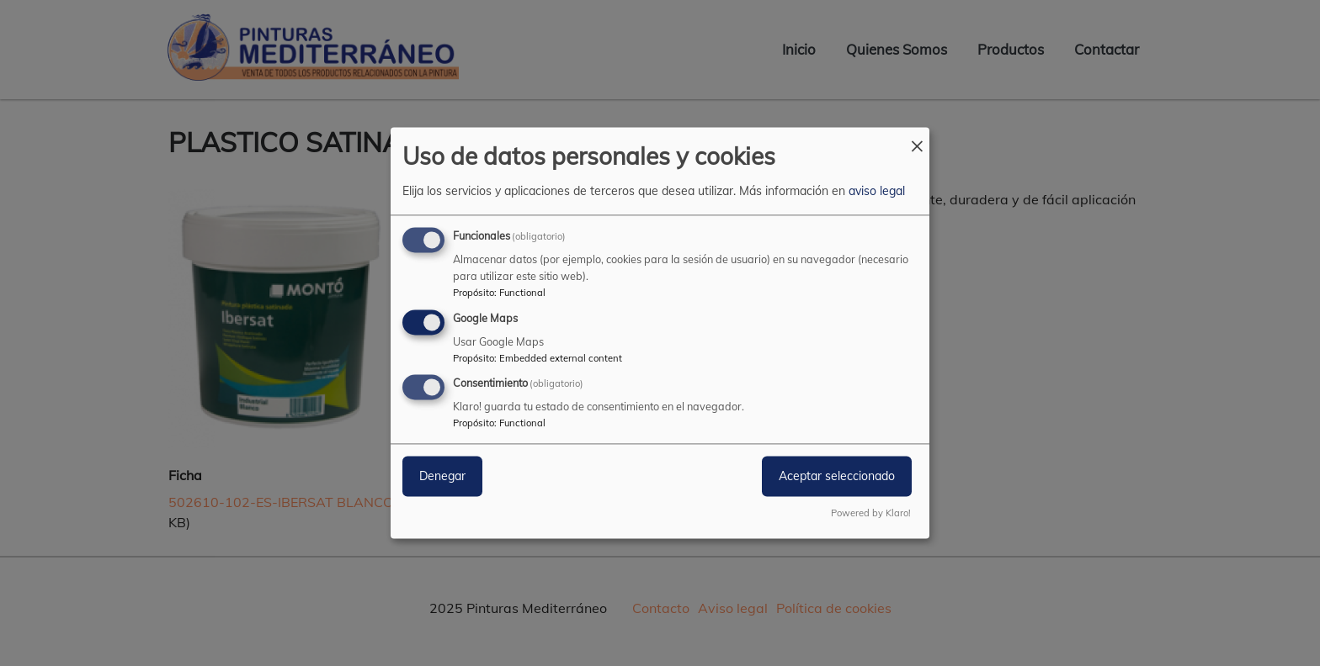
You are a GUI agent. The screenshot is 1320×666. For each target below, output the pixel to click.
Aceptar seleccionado (837, 476)
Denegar (442, 476)
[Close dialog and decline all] (916, 137)
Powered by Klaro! (871, 514)
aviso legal (877, 190)
